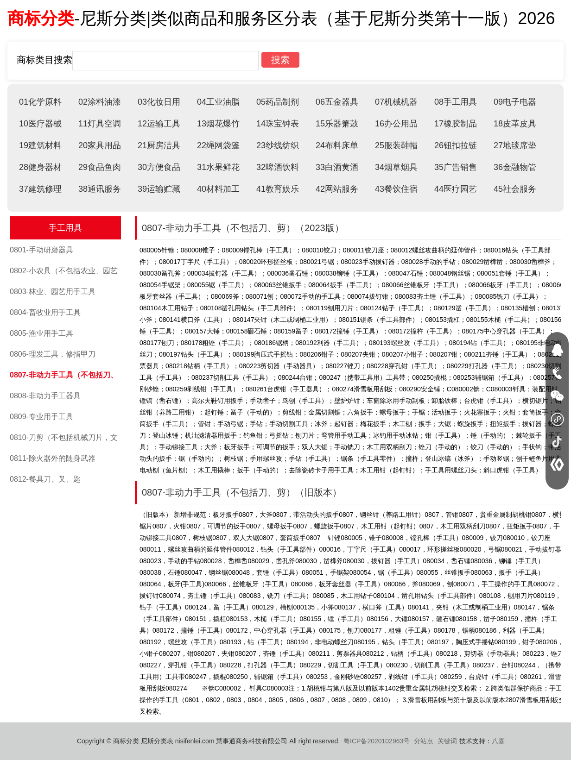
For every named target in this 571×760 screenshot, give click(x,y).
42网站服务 (337, 189)
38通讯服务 (99, 189)
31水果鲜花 (218, 167)
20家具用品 (99, 145)
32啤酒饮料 (277, 167)
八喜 (498, 741)
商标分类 (40, 18)
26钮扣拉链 (455, 145)
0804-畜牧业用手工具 (45, 312)
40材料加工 (218, 189)
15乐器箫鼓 (337, 123)
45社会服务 (515, 189)
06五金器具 (337, 102)
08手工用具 (455, 102)
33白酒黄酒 (337, 167)
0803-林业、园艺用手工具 (52, 291)
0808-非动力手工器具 (45, 396)
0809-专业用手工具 (41, 417)
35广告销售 (455, 167)
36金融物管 (515, 167)
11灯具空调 (99, 123)
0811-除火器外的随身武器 (52, 458)
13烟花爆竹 (218, 123)
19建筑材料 (40, 145)
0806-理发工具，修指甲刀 (52, 354)
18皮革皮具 (515, 123)
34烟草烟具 (396, 167)
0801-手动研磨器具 (41, 250)
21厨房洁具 (159, 145)
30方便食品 (159, 167)
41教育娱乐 (277, 189)
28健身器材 (40, 167)
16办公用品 (396, 123)
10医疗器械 (40, 123)
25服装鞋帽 (396, 145)
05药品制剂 (277, 102)
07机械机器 (396, 102)
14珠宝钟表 (277, 123)
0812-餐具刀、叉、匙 (45, 479)
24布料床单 (337, 145)
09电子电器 (515, 102)
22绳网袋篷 (218, 145)
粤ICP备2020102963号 (376, 741)
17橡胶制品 (455, 123)
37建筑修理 (40, 189)
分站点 (423, 741)
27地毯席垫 (515, 145)
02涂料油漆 (99, 102)
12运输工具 (159, 123)
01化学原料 (40, 102)
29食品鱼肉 (99, 167)
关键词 (447, 741)
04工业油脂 (218, 102)
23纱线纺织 (277, 145)
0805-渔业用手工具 (41, 333)
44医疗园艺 (455, 189)
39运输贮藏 (159, 189)
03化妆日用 (159, 102)
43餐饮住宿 (396, 189)
